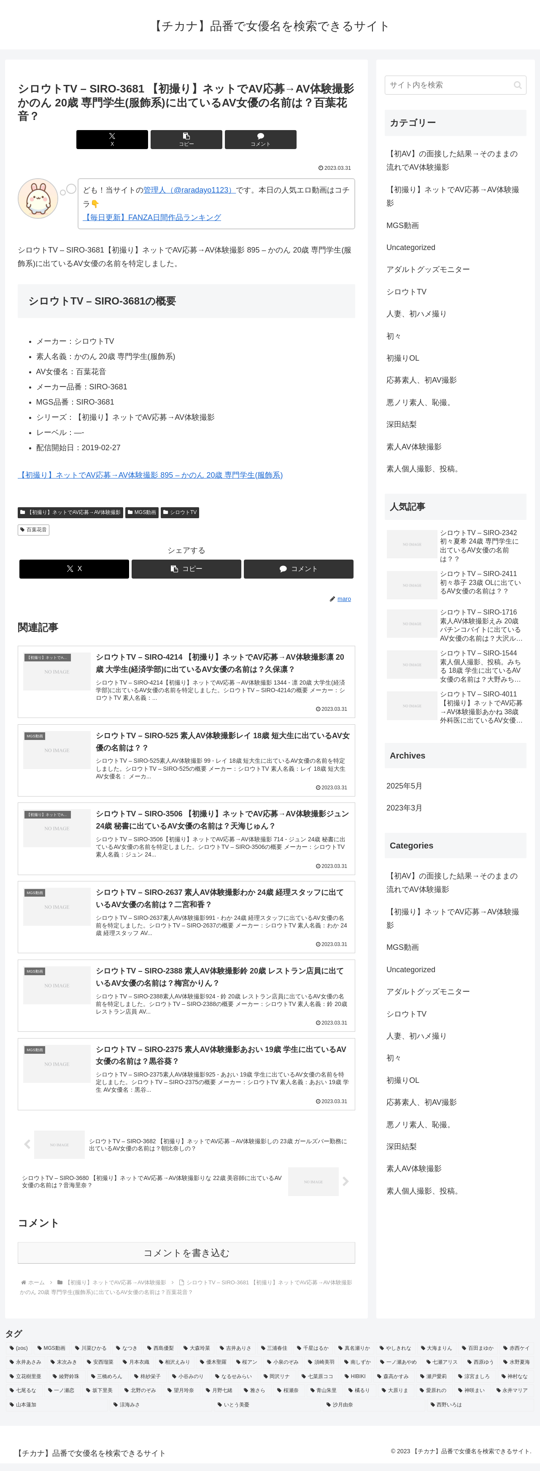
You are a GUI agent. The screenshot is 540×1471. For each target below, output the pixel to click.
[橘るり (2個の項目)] (360, 1398)
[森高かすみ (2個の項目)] (394, 1384)
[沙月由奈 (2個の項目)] (374, 1412)
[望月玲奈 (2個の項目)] (182, 1398)
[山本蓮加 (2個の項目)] (57, 1412)
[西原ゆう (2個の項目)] (481, 1370)
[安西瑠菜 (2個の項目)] (100, 1370)
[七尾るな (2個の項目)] (24, 1398)
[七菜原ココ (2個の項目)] (318, 1384)
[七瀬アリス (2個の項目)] (442, 1370)
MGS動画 (142, 512)
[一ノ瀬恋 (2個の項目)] (62, 1398)
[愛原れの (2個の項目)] (434, 1398)
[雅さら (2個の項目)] (256, 1398)
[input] (455, 85)
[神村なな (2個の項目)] (516, 1384)
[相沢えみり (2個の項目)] (174, 1370)
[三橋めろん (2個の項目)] (108, 1384)
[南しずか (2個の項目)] (357, 1370)
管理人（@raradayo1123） (189, 190)
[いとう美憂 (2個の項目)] (267, 1412)
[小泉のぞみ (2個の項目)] (282, 1370)
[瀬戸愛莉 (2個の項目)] (434, 1384)
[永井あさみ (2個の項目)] (25, 1370)
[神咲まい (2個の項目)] (472, 1398)
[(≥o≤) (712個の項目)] (19, 1355)
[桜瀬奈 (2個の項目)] (289, 1398)
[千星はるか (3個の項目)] (313, 1355)
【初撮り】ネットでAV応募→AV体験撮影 (70, 512)
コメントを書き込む (186, 1260)
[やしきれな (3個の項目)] (396, 1355)
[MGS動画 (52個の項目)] (52, 1355)
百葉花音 (33, 530)
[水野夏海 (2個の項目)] (517, 1370)
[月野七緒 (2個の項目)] (220, 1398)
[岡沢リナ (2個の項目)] (278, 1384)
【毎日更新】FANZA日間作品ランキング (152, 217)
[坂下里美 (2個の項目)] (100, 1398)
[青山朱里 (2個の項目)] (325, 1398)
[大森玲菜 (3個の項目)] (197, 1355)
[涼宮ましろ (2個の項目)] (475, 1384)
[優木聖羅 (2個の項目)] (213, 1370)
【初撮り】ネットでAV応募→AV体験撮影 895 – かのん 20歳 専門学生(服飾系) (150, 475)
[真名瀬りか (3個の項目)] (354, 1355)
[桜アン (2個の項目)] (247, 1370)
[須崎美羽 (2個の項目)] (321, 1370)
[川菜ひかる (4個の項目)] (91, 1355)
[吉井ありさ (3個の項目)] (236, 1355)
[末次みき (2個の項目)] (64, 1370)
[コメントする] (243, 139)
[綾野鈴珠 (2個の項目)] (67, 1384)
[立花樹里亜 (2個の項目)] (26, 1384)
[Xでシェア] (130, 139)
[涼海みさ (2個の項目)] (161, 1412)
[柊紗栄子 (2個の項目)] (148, 1384)
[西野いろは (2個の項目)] (480, 1412)
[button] (186, 139)
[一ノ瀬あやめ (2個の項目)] (398, 1370)
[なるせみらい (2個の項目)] (234, 1384)
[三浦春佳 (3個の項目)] (274, 1355)
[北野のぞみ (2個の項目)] (141, 1398)
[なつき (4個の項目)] (127, 1355)
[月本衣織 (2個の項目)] (136, 1370)
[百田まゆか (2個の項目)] (478, 1355)
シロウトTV (180, 512)
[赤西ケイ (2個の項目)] (517, 1355)
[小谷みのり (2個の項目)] (189, 1384)
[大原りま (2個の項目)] (396, 1398)
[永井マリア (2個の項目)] (514, 1398)
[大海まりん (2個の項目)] (437, 1355)
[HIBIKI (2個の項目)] (356, 1384)
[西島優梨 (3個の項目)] (160, 1355)
